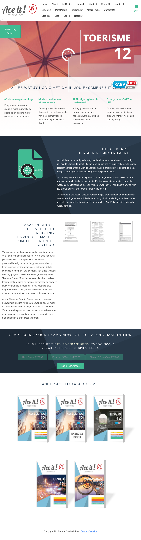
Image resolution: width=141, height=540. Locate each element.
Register (78, 16)
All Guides (67, 4)
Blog (57, 16)
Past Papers (61, 10)
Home (45, 4)
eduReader (77, 10)
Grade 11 (119, 4)
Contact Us (109, 10)
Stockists (46, 16)
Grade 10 (106, 4)
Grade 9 (93, 4)
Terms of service (89, 531)
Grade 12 (46, 10)
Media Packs (93, 10)
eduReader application (74, 344)
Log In (67, 16)
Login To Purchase (70, 366)
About (55, 4)
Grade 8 (81, 4)
